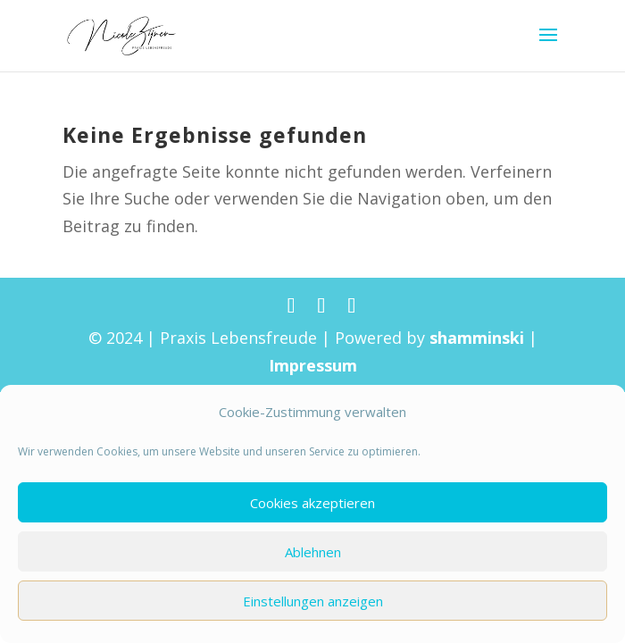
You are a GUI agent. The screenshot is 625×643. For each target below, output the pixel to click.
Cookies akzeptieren (312, 503)
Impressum (313, 365)
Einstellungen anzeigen (313, 601)
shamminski (476, 337)
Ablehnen (313, 552)
